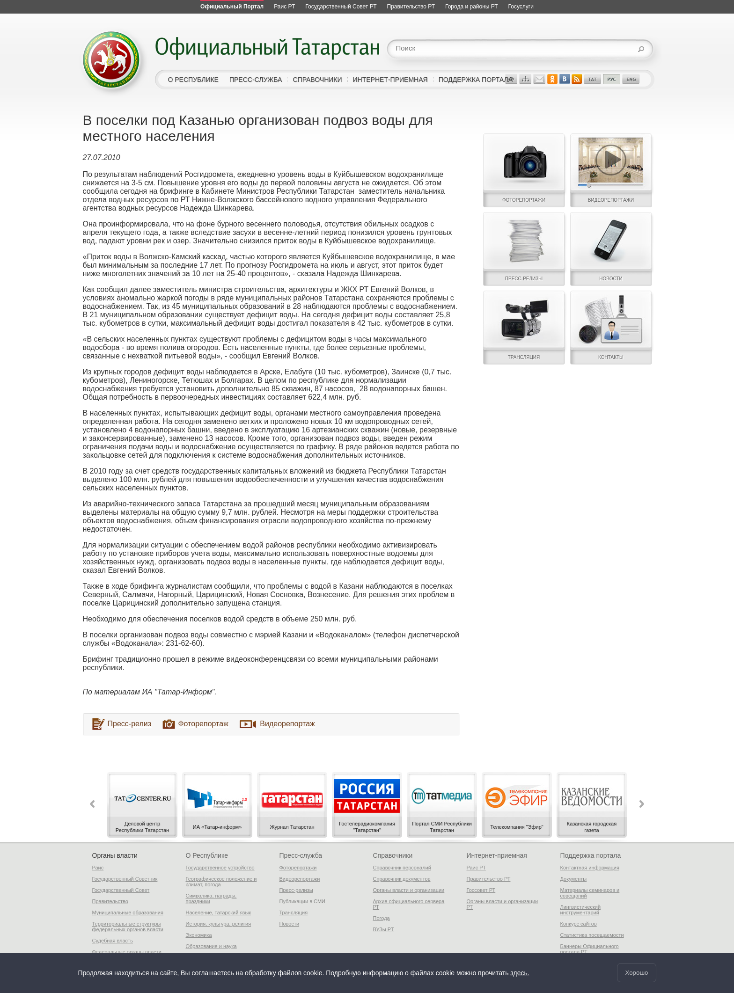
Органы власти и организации (409, 890)
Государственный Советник (125, 879)
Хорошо (636, 972)
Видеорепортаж (287, 724)
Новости (289, 924)
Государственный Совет (121, 890)
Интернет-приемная (497, 855)
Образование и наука (211, 946)
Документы (573, 879)
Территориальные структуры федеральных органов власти (127, 926)
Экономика (199, 935)
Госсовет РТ (481, 890)
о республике (193, 79)
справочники (317, 79)
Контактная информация (589, 867)
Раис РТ (476, 867)
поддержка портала (476, 79)
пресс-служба (255, 79)
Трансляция (293, 912)
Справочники (393, 855)
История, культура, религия (218, 924)
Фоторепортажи (298, 867)
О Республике (207, 855)
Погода (381, 918)
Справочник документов (402, 879)
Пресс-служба (301, 855)
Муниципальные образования (127, 912)
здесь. (519, 973)
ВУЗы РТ (383, 929)
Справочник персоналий (402, 867)
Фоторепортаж (203, 724)
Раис (98, 867)
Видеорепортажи (299, 879)
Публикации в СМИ (302, 901)
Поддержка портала (590, 855)
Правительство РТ (489, 879)
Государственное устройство (220, 867)
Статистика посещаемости (592, 935)
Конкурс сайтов (578, 924)
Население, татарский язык (218, 912)
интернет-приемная (390, 79)
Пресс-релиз (130, 724)
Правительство (110, 901)
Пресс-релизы (296, 890)
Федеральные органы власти (126, 952)
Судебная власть (112, 940)
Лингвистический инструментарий (580, 909)
